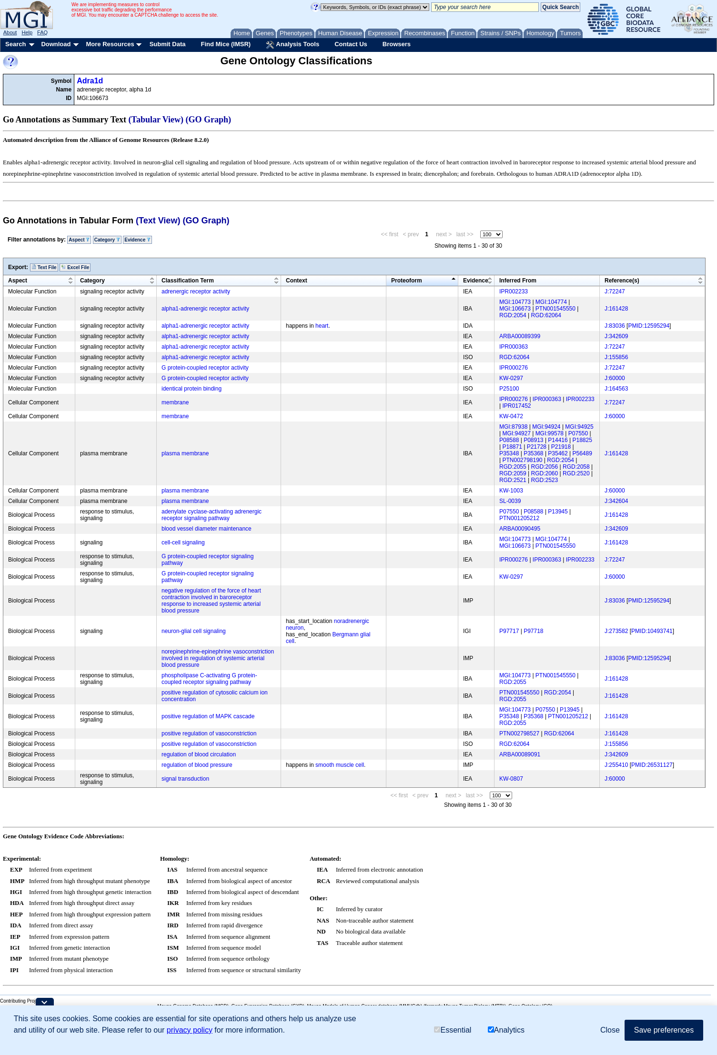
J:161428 (616, 308)
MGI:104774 (551, 302)
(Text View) (158, 220)
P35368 (533, 453)
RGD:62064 (546, 315)
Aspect (79, 239)
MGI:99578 (549, 433)
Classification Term (188, 280)
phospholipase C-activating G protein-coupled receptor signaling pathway (209, 678)
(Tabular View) (156, 119)
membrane (175, 402)
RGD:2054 (512, 315)
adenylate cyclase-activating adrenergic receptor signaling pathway (212, 515)
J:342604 (616, 501)
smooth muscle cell (339, 765)
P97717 (509, 631)
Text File (44, 267)
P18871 (512, 446)
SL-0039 (510, 501)
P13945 (557, 511)
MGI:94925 (579, 426)
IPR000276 (513, 367)
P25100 (509, 388)
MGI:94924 (546, 426)
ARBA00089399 (519, 336)
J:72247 (615, 291)
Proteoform (406, 280)
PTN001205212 (519, 518)
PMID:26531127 (652, 765)
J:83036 (615, 325)
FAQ (42, 32)
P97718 (533, 631)
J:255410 (616, 765)
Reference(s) (622, 280)
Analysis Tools (292, 44)
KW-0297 (511, 378)
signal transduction (185, 778)
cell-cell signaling (183, 542)
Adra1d (90, 81)
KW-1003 (511, 490)
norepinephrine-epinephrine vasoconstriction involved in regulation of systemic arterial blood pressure (218, 658)
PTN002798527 (519, 733)
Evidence (137, 239)
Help (26, 32)
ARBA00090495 (519, 528)
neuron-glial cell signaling (194, 631)
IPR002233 (513, 291)
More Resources (110, 44)
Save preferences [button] (664, 1030)
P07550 (578, 433)
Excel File (75, 267)
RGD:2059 (512, 473)
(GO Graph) (209, 119)
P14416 (557, 440)
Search (15, 44)
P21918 (561, 446)
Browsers (397, 44)
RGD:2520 (576, 473)
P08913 (533, 440)
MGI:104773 (515, 302)
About (10, 32)
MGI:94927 (516, 433)
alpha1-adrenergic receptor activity (205, 308)
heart (321, 325)
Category (107, 239)
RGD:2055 (512, 466)
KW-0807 (511, 778)
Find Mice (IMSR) (226, 44)
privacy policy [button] (189, 1030)
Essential (452, 1030)
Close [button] (610, 1030)
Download (56, 44)
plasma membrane (185, 453)
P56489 (582, 453)
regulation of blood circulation (199, 754)
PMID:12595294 (648, 325)
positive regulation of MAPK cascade (208, 716)
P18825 (582, 440)
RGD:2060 (544, 473)
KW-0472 (511, 416)
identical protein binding (192, 388)
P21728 (536, 446)
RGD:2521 (512, 480)
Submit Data (168, 44)
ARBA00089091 (519, 754)
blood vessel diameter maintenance (207, 528)
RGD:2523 (544, 480)
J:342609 (616, 336)
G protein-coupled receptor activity (205, 367)
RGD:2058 (576, 466)
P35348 (509, 453)
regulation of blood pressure (197, 765)
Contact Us (350, 44)
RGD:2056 (544, 466)
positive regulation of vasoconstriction (209, 733)
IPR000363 (513, 346)
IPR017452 (516, 405)
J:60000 (615, 378)
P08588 (509, 440)
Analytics (506, 1030)
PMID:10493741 (652, 631)
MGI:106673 (515, 308)
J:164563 (616, 388)
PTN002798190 (522, 460)
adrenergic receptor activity (196, 291)
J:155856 (616, 357)
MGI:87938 (513, 426)
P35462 (557, 453)
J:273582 (616, 631)
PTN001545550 (555, 308)
